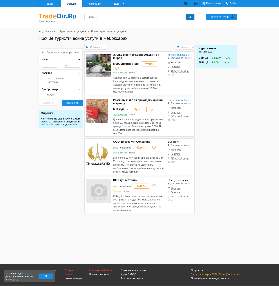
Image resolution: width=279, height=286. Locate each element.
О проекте (197, 270)
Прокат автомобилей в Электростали (180, 100)
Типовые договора (132, 278)
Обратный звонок (180, 71)
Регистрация (213, 3)
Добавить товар (220, 16)
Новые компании (99, 274)
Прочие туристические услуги (107, 31)
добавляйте (47, 124)
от (49, 65)
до (72, 65)
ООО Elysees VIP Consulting (131, 141)
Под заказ (52, 82)
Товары (49, 3)
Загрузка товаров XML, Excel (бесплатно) (215, 274)
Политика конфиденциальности (210, 278)
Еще (116, 3)
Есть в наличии (55, 78)
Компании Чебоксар (101, 270)
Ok (46, 276)
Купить (149, 63)
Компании (95, 3)
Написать (176, 62)
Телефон (175, 67)
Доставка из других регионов (63, 52)
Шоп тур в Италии (125, 180)
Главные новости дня (133, 270)
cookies (28, 273)
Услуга (50, 94)
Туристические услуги (72, 31)
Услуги (71, 3)
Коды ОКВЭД (128, 274)
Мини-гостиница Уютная (180, 54)
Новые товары (73, 278)
